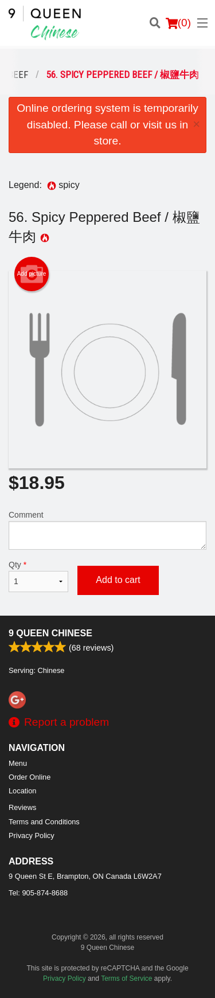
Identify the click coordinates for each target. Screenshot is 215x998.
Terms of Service (126, 978)
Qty (38, 576)
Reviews (22, 807)
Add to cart (118, 580)
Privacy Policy (31, 835)
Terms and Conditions (44, 821)
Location (22, 790)
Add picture (31, 274)
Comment (107, 530)
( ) (178, 23)
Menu (18, 763)
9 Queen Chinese (50, 633)
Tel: (38, 893)
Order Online (29, 777)
